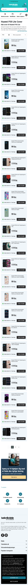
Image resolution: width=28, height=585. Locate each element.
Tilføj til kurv (21, 50)
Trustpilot (3, 487)
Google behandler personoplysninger (14, 564)
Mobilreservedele (5, 15)
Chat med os (14, 477)
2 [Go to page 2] (15, 447)
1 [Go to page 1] (12, 447)
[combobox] (14, 9)
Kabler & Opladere (20, 15)
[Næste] (26, 15)
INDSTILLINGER (14, 581)
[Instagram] (6, 535)
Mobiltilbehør (12, 15)
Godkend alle (14, 577)
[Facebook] (2, 535)
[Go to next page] (18, 447)
